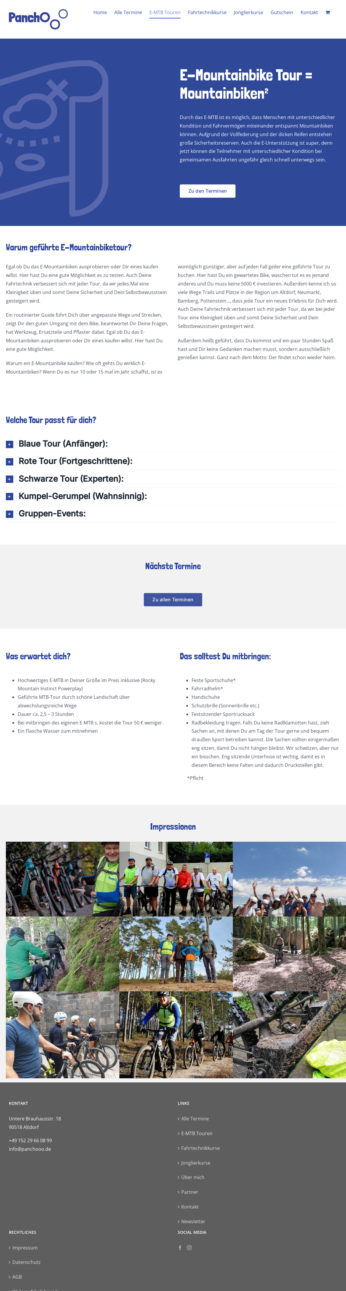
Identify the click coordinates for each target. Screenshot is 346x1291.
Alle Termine (195, 1118)
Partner (189, 1192)
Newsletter (193, 1221)
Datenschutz (26, 1262)
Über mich (193, 1177)
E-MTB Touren (196, 1133)
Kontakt (190, 1206)
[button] (173, 443)
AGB (17, 1277)
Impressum (25, 1247)
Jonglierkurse (195, 1163)
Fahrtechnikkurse (200, 1148)
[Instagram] (189, 1247)
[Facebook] (180, 1247)
